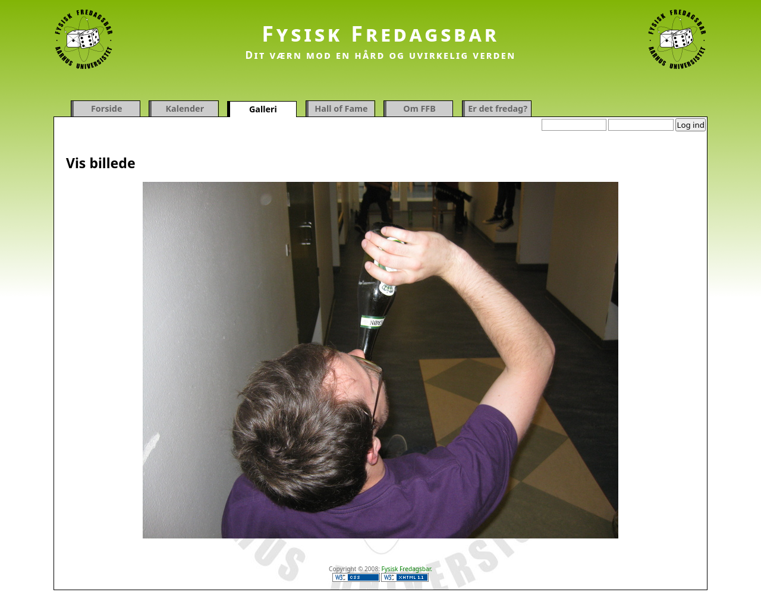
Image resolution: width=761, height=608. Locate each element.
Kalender (185, 108)
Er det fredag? (497, 108)
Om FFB (419, 108)
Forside (106, 108)
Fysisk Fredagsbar (380, 33)
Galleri (263, 109)
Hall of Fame (341, 108)
